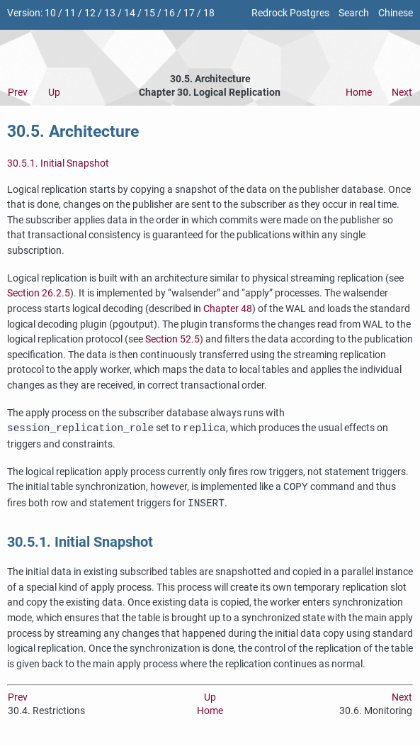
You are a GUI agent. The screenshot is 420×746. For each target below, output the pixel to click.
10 (50, 13)
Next (402, 93)
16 (169, 13)
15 (149, 13)
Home (359, 93)
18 (209, 13)
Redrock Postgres (290, 13)
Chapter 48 (227, 309)
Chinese (395, 13)
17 (189, 13)
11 (70, 13)
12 (90, 13)
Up (54, 93)
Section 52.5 (172, 339)
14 (129, 13)
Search (354, 13)
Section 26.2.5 (38, 293)
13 (109, 13)
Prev (18, 93)
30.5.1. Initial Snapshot (58, 163)
